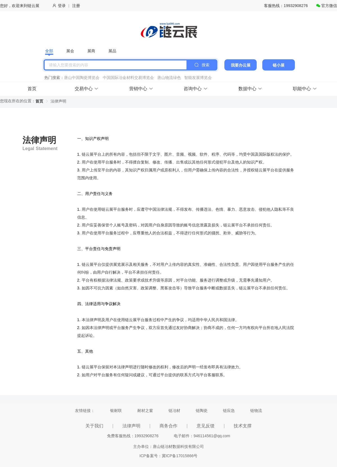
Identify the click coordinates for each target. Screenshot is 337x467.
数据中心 (250, 88)
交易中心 (87, 88)
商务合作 (168, 425)
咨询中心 (196, 88)
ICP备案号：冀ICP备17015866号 (169, 456)
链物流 (256, 410)
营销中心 (141, 88)
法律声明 (131, 425)
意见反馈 (206, 425)
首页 (32, 88)
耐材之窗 (145, 410)
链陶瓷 (202, 410)
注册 (76, 5)
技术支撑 (243, 425)
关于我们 (94, 425)
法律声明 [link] (58, 101)
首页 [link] (39, 101)
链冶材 (174, 410)
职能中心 (305, 88)
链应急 (229, 410)
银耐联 (116, 410)
